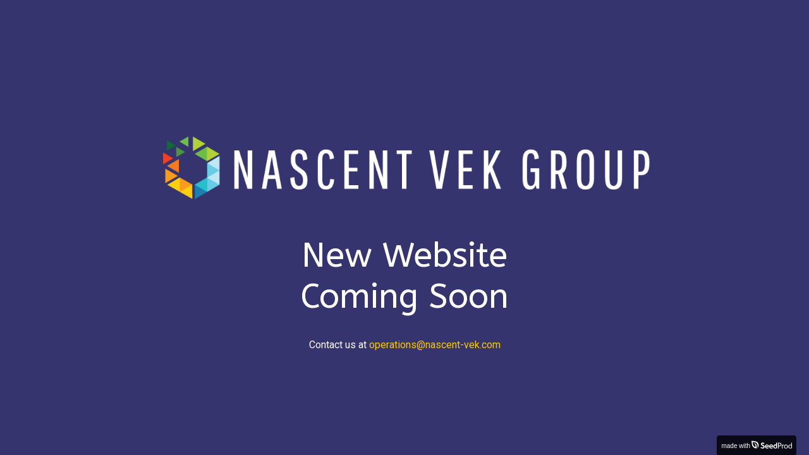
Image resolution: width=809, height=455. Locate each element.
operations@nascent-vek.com (435, 345)
